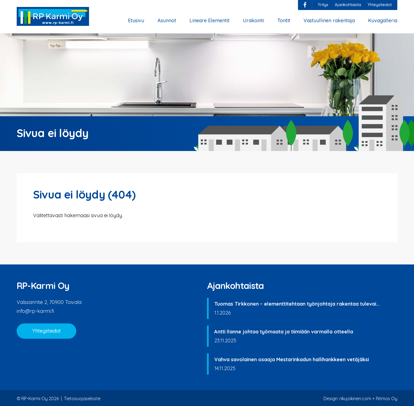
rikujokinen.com (355, 398)
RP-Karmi (53, 16)
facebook (305, 5)
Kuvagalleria (382, 20)
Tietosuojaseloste (82, 398)
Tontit (283, 20)
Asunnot (166, 20)
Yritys (323, 4)
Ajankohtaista (348, 4)
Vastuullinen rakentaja (329, 20)
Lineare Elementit (209, 20)
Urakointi (253, 20)
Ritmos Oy (386, 398)
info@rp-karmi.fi (35, 311)
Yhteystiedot (380, 4)
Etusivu (136, 20)
